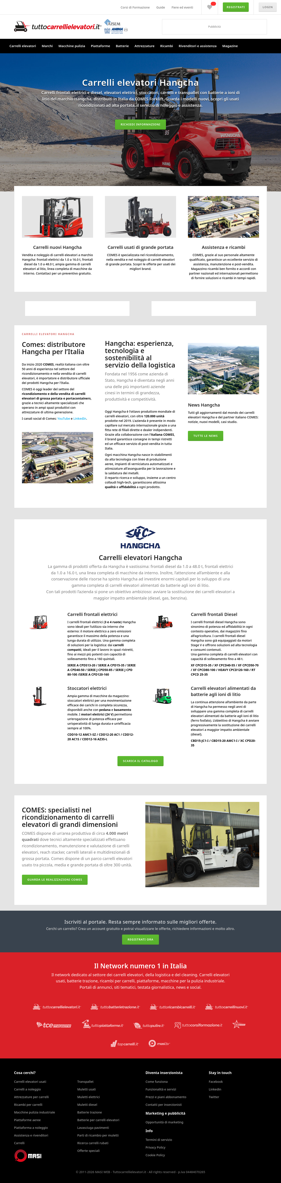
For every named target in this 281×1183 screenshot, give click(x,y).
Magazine (230, 46)
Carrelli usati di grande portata (140, 247)
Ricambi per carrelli (28, 1105)
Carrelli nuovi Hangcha (57, 247)
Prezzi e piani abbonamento (166, 1097)
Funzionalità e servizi (161, 1089)
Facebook (216, 1082)
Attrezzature (145, 46)
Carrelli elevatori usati (30, 1082)
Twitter (214, 1097)
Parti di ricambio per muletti (98, 1135)
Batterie (122, 46)
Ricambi (166, 46)
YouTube (64, 418)
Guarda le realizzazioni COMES (54, 879)
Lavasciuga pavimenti (93, 1128)
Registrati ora (140, 939)
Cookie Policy (155, 1155)
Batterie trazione (89, 1112)
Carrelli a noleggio (27, 1089)
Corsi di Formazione (135, 7)
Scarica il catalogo (140, 761)
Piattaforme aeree (27, 1120)
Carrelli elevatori (22, 46)
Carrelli (19, 1143)
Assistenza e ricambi (223, 247)
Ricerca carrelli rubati (92, 1143)
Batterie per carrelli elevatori (98, 1120)
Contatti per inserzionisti (164, 1105)
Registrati (236, 7)
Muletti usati (86, 1089)
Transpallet (85, 1082)
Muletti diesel (87, 1105)
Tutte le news (205, 436)
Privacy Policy (155, 1147)
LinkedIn (79, 418)
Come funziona (157, 1082)
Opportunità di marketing (164, 1122)
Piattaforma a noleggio (31, 1128)
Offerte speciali (88, 1151)
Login (268, 7)
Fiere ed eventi (182, 7)
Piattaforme (100, 46)
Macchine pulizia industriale (34, 1112)
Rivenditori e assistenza (197, 46)
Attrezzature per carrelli (31, 1097)
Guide (160, 7)
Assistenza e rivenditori (31, 1135)
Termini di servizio (159, 1140)
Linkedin (215, 1089)
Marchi (47, 46)
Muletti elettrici (88, 1097)
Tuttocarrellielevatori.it (71, 26)
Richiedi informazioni (140, 124)
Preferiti (209, 6)
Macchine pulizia (71, 46)
